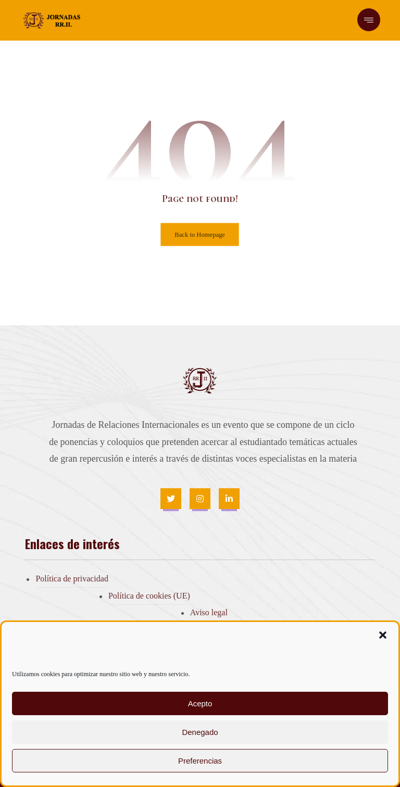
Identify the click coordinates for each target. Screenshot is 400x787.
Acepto (200, 703)
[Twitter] (170, 498)
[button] (383, 635)
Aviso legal (209, 612)
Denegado (200, 732)
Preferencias (200, 760)
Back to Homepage (200, 234)
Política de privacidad (71, 578)
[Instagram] (200, 498)
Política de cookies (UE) (149, 595)
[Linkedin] (229, 498)
